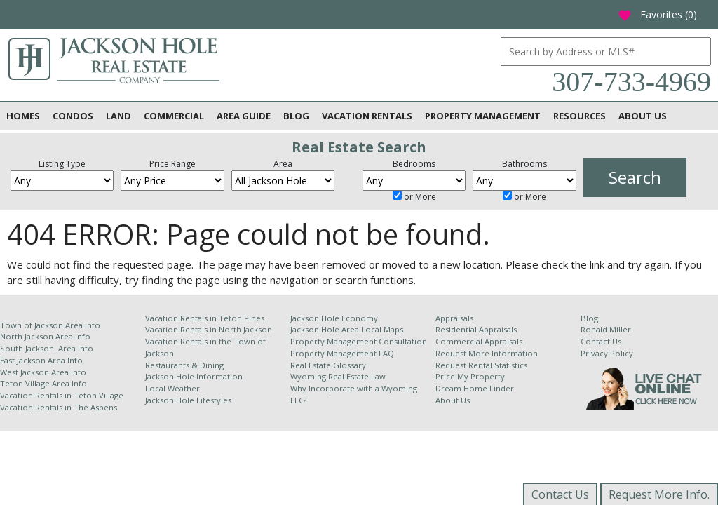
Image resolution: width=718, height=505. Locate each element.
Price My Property (470, 376)
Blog (296, 115)
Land (118, 115)
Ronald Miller (606, 329)
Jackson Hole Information (194, 376)
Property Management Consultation (358, 341)
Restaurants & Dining (184, 365)
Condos (73, 115)
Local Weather (172, 388)
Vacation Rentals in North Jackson (208, 329)
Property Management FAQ (342, 353)
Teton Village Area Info (43, 383)
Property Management (483, 115)
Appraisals (454, 318)
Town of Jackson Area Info (50, 325)
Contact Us (601, 341)
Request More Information (486, 353)
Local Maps (382, 329)
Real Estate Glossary (328, 365)
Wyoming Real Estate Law (338, 376)
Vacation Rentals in (37, 395)
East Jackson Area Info (41, 360)
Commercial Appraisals (478, 341)
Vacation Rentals (367, 115)
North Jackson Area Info (45, 336)
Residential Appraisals (476, 329)
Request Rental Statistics (481, 365)
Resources (579, 115)
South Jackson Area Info (46, 348)
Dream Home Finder (474, 388)
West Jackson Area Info (43, 372)
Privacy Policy (607, 353)
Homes (23, 115)
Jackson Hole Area (325, 329)
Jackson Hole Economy (334, 318)
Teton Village (98, 395)
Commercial (174, 115)
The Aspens (95, 407)
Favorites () (657, 14)
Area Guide (244, 115)
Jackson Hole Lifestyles (188, 400)
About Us (642, 115)
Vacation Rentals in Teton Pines (204, 318)
